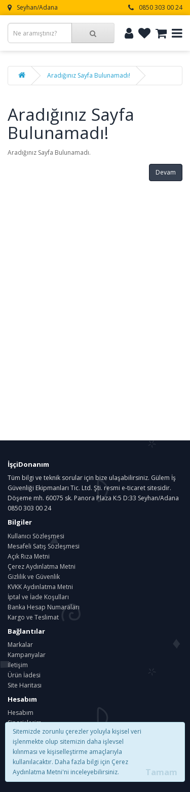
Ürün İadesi (24, 675)
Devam (166, 172)
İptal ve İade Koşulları (38, 597)
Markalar (20, 644)
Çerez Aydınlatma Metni (41, 566)
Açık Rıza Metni (29, 556)
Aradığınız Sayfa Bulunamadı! (88, 75)
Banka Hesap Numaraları (44, 607)
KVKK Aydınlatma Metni (40, 586)
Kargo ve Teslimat (33, 617)
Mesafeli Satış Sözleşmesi (44, 546)
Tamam (161, 772)
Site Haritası (25, 685)
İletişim (18, 665)
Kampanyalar (27, 654)
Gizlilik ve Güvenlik (34, 576)
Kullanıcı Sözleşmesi (36, 536)
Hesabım (20, 712)
